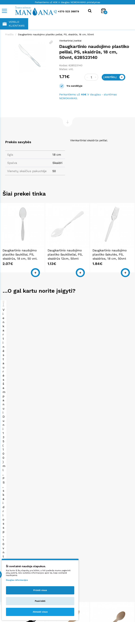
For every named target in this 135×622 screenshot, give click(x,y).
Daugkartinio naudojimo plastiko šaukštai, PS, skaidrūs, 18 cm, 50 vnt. (20, 254)
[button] (51, 42)
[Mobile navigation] (4, 11)
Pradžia (9, 34)
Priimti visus (40, 590)
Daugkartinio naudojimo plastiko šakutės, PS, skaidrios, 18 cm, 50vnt (110, 254)
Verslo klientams (14, 23)
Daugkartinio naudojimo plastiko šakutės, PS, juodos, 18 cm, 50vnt (20, 478)
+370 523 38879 (66, 11)
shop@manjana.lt (104, 563)
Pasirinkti (40, 601)
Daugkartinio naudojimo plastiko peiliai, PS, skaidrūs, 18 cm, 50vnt (56, 34)
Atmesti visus (40, 612)
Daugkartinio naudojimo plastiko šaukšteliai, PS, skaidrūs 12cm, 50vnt (65, 254)
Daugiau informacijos (17, 580)
